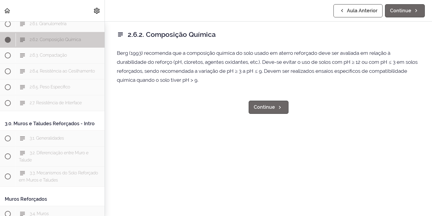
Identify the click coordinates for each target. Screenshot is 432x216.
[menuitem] (97, 10)
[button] (7, 10)
